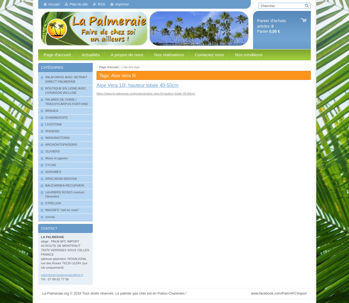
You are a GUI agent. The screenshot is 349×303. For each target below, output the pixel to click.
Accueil (53, 4)
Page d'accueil (108, 67)
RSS (101, 4)
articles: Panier (271, 26)
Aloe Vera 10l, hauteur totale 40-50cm (138, 85)
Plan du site (79, 4)
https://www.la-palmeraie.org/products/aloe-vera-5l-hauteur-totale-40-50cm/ (146, 93)
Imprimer (122, 4)
